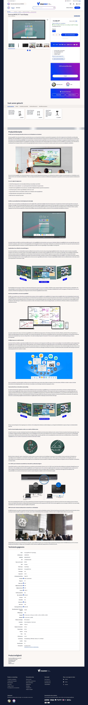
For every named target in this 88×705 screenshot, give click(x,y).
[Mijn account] (73, 4)
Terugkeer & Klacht (11, 686)
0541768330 (22, 3)
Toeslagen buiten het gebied (12, 681)
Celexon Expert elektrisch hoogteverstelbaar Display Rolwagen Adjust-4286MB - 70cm (49, 113)
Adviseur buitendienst (29, 682)
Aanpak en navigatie (29, 689)
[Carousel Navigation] (29, 50)
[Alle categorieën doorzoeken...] (43, 7)
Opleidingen (28, 686)
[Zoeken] (54, 7)
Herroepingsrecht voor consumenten (13, 687)
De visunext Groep (48, 681)
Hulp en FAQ (9, 684)
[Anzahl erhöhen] (59, 34)
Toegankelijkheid (47, 684)
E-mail (65, 76)
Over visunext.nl (47, 679)
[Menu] (9, 8)
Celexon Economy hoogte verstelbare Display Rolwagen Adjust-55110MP (11, 112)
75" (54, 31)
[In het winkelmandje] (69, 34)
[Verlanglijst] (70, 4)
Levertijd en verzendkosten (12, 679)
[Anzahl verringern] (53, 34)
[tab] (11, 106)
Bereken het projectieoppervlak (58, 56)
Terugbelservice (28, 687)
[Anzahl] (56, 34)
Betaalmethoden (10, 682)
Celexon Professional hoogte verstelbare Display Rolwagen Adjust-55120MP (30, 112)
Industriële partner (48, 682)
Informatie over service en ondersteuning (31, 647)
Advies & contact (28, 679)
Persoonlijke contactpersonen (31, 681)
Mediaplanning (28, 684)
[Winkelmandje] (78, 4)
